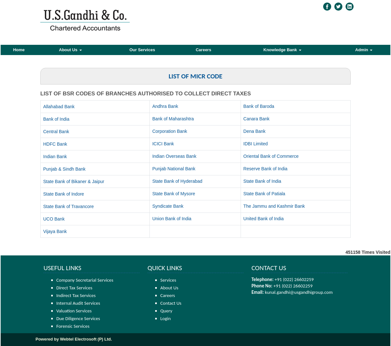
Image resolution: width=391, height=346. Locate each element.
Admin (363, 49)
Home (19, 49)
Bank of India (56, 119)
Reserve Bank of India (265, 168)
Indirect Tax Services (76, 295)
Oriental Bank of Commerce (271, 156)
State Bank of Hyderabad (177, 181)
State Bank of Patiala (264, 193)
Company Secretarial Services (84, 280)
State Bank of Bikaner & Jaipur (73, 181)
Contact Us (170, 303)
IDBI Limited (255, 143)
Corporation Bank (169, 131)
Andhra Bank (165, 106)
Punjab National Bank (174, 168)
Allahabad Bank (59, 106)
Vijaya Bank (55, 231)
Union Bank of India (171, 218)
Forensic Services (73, 326)
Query (166, 311)
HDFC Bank (55, 144)
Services (168, 280)
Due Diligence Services (78, 318)
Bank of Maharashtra (173, 118)
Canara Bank (256, 118)
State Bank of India (262, 181)
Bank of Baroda (259, 106)
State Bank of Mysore (173, 193)
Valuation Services (74, 311)
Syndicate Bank (167, 206)
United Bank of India (263, 218)
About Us (70, 49)
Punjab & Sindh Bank (64, 169)
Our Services (142, 49)
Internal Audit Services (78, 303)
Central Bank (56, 131)
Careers (203, 49)
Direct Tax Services (74, 288)
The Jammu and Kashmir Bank (274, 206)
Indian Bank (55, 156)
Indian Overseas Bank (174, 156)
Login (165, 318)
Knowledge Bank (282, 49)
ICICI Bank (163, 143)
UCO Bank (54, 218)
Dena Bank (254, 131)
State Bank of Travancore (68, 206)
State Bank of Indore (63, 194)
